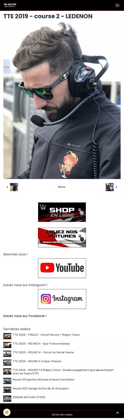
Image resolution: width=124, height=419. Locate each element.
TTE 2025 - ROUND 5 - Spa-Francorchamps (41, 343)
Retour (62, 187)
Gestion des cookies (62, 414)
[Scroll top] (118, 412)
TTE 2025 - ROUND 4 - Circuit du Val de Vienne (43, 352)
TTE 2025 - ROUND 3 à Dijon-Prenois (37, 361)
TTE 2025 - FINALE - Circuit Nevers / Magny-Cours (46, 334)
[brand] (11, 5)
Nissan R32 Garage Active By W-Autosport (41, 388)
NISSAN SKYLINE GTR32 (29, 397)
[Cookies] (6, 412)
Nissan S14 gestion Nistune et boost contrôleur (43, 379)
